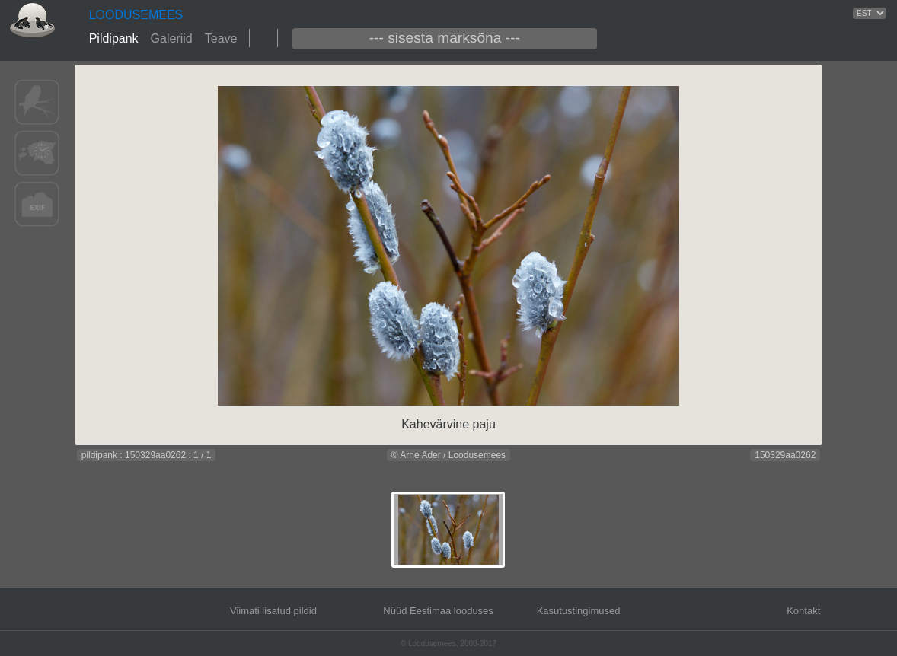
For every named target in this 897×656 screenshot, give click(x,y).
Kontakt (803, 610)
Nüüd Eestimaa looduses (438, 610)
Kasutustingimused (579, 610)
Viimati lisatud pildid (273, 610)
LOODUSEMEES (136, 14)
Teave (221, 38)
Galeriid (172, 38)
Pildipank (114, 38)
